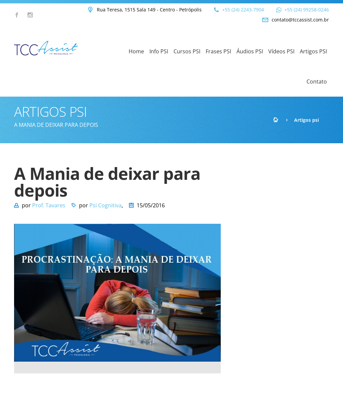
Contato (316, 81)
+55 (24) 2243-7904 (243, 9)
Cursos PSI (187, 51)
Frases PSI (218, 51)
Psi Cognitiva (105, 205)
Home (136, 51)
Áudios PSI (249, 51)
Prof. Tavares (48, 205)
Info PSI (158, 51)
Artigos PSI (313, 51)
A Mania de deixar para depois (107, 182)
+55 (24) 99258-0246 (306, 9)
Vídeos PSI (281, 51)
